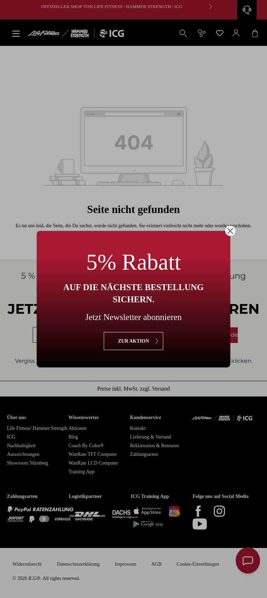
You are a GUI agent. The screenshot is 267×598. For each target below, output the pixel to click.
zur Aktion (133, 340)
